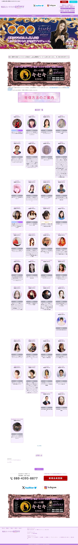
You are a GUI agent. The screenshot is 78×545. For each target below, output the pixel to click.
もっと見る (39, 445)
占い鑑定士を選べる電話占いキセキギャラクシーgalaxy (11, 1)
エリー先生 (32, 207)
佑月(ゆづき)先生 (46, 180)
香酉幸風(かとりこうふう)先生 (46, 392)
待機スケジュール (20, 15)
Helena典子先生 (17, 207)
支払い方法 (47, 529)
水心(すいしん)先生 (31, 180)
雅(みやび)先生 (46, 115)
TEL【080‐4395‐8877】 (54, 87)
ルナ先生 (46, 339)
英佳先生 (17, 115)
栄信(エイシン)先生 (46, 286)
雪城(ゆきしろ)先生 (31, 286)
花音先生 (61, 115)
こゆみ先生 (61, 392)
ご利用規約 (72, 15)
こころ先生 (61, 207)
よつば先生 (32, 115)
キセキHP (9, 90)
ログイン (39, 469)
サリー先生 (47, 142)
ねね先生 (32, 260)
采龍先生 (61, 142)
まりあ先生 (47, 366)
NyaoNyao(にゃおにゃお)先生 (17, 419)
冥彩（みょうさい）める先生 (46, 260)
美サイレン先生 (17, 339)
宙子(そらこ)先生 (17, 142)
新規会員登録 (35, 533)
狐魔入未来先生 (17, 366)
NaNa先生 (47, 233)
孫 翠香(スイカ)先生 (46, 207)
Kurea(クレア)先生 (61, 260)
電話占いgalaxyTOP (30, 529)
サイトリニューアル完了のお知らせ (14, 460)
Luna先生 (17, 180)
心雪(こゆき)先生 (32, 233)
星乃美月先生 (17, 260)
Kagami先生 (61, 286)
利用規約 (46, 537)
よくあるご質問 (59, 15)
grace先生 (32, 142)
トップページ (7, 15)
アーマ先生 (61, 313)
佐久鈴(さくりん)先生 (17, 233)
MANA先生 (61, 339)
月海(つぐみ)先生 (17, 286)
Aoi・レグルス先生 (61, 180)
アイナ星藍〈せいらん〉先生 (61, 233)
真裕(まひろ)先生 (32, 339)
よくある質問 (35, 537)
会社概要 (41, 537)
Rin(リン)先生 (61, 366)
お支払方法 (46, 15)
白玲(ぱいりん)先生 (31, 366)
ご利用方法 (33, 15)
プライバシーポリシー (54, 537)
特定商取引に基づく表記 (65, 537)
